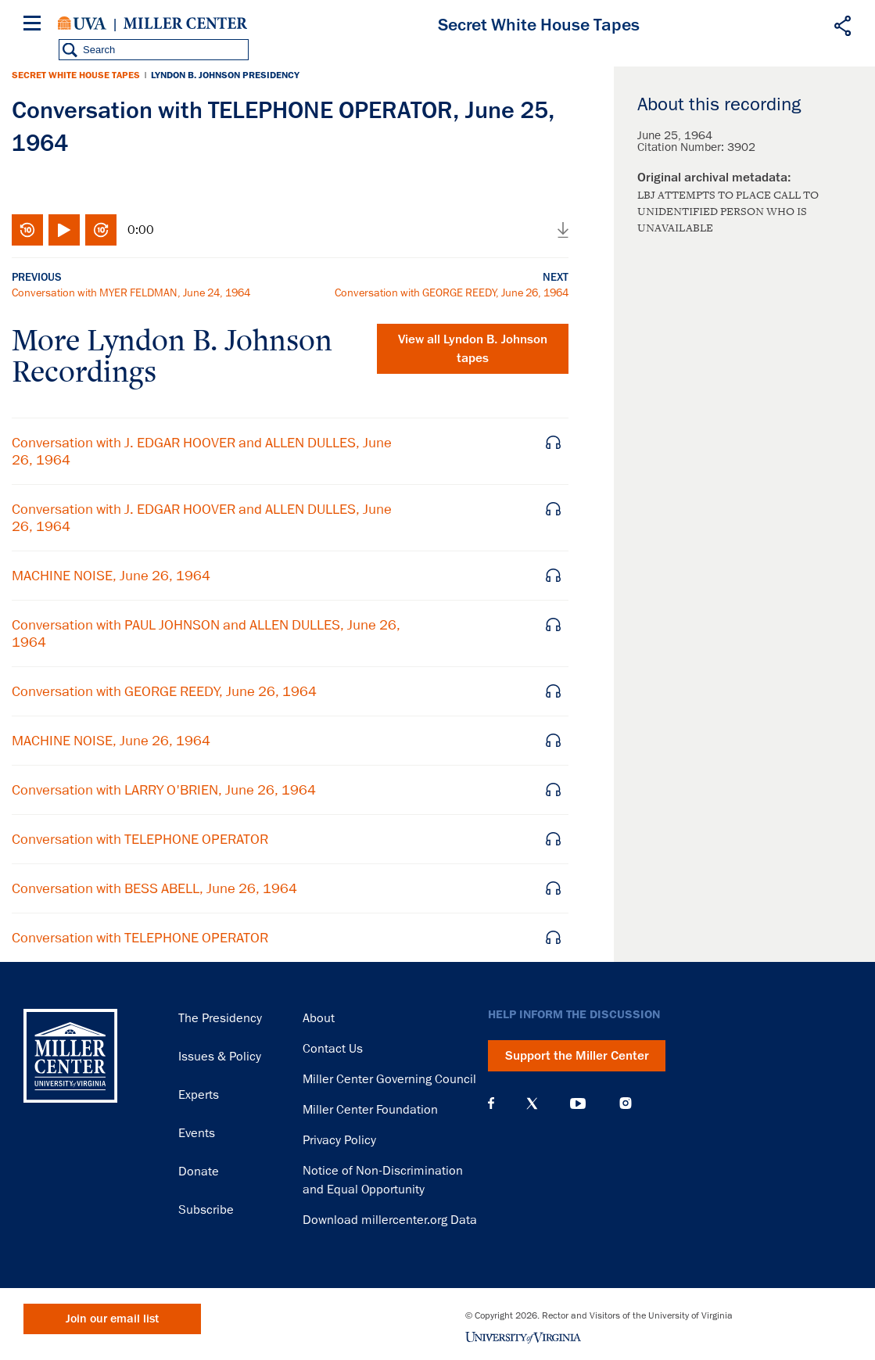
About (319, 1018)
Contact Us (333, 1049)
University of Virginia (82, 23)
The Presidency (220, 1018)
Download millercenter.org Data (390, 1220)
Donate (198, 1171)
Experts (198, 1095)
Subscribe (206, 1210)
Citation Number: (682, 147)
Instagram (625, 1103)
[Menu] (35, 25)
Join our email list (112, 1319)
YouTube (578, 1103)
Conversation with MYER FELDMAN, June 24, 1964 (131, 292)
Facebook (491, 1103)
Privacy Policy (339, 1140)
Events (196, 1133)
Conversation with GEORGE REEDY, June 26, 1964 (451, 292)
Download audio (563, 230)
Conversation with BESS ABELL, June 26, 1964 (154, 888)
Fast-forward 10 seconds (101, 230)
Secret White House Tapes (76, 75)
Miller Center (185, 23)
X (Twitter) (532, 1103)
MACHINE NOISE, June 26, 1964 (111, 575)
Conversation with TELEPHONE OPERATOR (140, 839)
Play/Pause (64, 230)
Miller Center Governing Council (389, 1079)
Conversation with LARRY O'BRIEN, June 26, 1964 (164, 789)
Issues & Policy (219, 1056)
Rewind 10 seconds (27, 230)
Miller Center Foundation (370, 1110)
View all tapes (472, 349)
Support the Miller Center (577, 1056)
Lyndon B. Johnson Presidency (225, 75)
